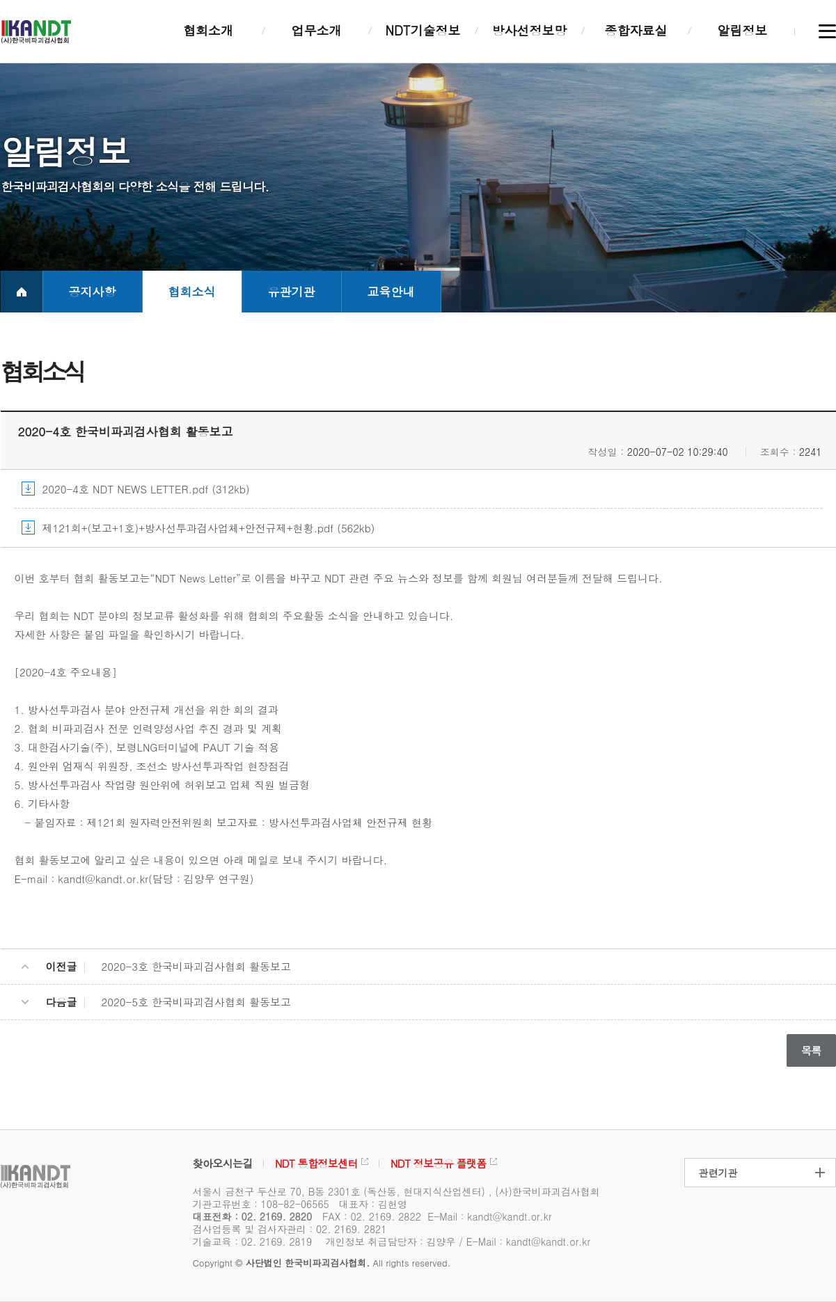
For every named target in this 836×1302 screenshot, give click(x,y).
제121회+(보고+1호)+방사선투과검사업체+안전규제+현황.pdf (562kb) (208, 528)
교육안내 (391, 291)
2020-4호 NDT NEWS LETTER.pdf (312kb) (146, 489)
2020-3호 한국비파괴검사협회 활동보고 (197, 966)
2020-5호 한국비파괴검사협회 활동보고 (197, 1001)
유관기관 (291, 291)
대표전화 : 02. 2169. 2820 (253, 1216)
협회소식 (192, 291)
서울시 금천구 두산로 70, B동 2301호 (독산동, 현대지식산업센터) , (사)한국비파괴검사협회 (396, 1191)
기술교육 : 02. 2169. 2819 (253, 1241)
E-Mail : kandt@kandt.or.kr (489, 1216)
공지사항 (92, 291)
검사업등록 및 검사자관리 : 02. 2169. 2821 (290, 1229)
